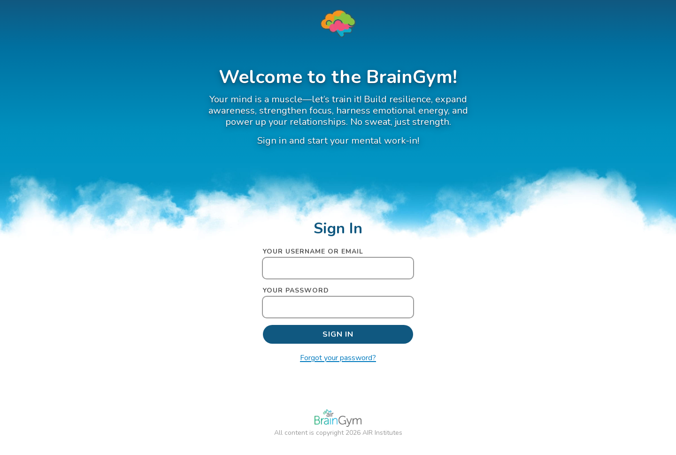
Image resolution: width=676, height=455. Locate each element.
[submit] (338, 334)
